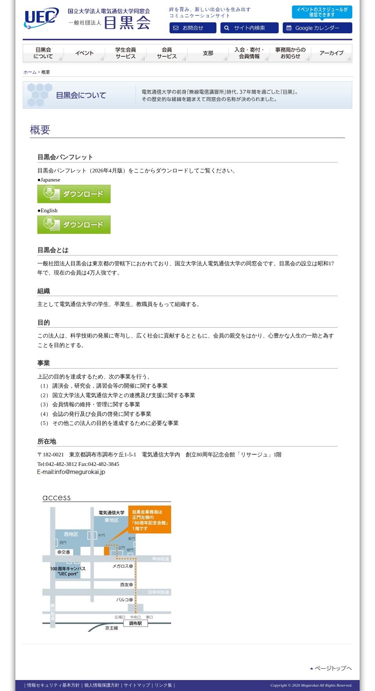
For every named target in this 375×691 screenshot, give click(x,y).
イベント (84, 47)
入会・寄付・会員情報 (249, 47)
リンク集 (163, 685)
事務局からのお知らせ (290, 47)
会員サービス (167, 47)
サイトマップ (137, 685)
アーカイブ (331, 47)
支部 (208, 47)
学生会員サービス (125, 47)
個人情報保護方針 (101, 685)
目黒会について (43, 47)
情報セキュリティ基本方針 (53, 685)
